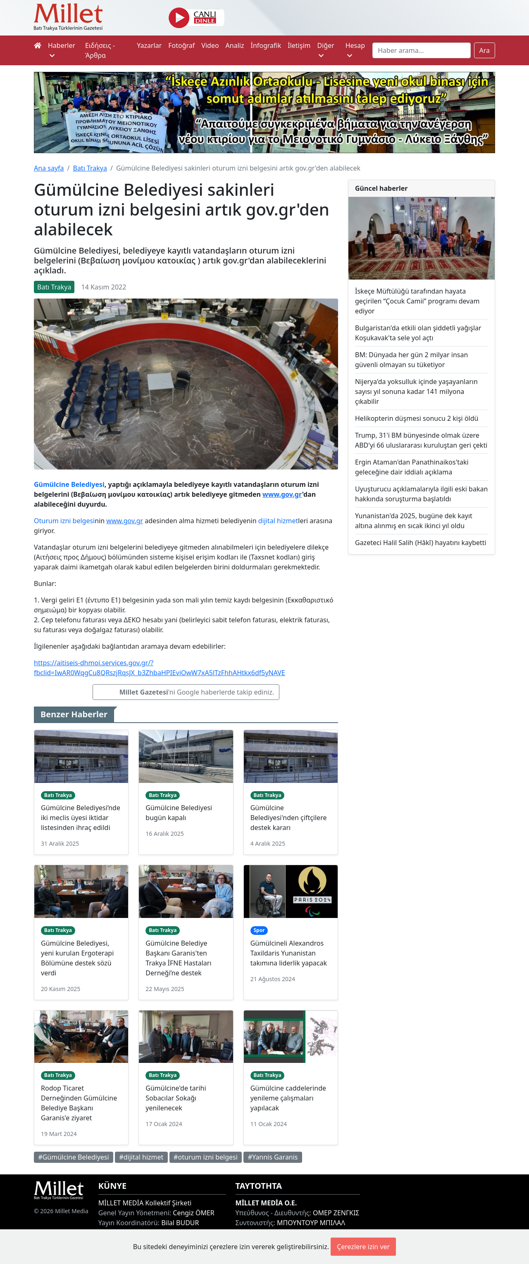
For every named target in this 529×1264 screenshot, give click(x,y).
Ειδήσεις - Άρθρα (100, 50)
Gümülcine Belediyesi (69, 484)
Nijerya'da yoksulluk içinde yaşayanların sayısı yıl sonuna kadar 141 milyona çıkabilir (416, 391)
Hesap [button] (355, 50)
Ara (484, 50)
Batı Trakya (90, 168)
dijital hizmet (278, 520)
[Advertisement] (421, 619)
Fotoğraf (181, 45)
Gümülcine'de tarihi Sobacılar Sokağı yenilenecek (175, 1098)
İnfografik (265, 45)
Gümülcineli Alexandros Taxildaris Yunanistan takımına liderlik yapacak (288, 953)
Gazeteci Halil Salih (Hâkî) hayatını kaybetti (420, 542)
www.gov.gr (282, 494)
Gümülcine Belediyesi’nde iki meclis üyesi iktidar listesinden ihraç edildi (80, 817)
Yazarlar (149, 45)
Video (210, 45)
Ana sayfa (49, 168)
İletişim (299, 45)
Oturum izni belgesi (64, 520)
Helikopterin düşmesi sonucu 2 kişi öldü (416, 418)
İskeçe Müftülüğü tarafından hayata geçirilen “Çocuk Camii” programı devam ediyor (417, 301)
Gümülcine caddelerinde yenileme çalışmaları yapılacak (288, 1098)
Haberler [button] (61, 50)
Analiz (235, 45)
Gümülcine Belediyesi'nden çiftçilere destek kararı (288, 817)
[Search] (421, 50)
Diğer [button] (325, 50)
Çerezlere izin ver (363, 1246)
